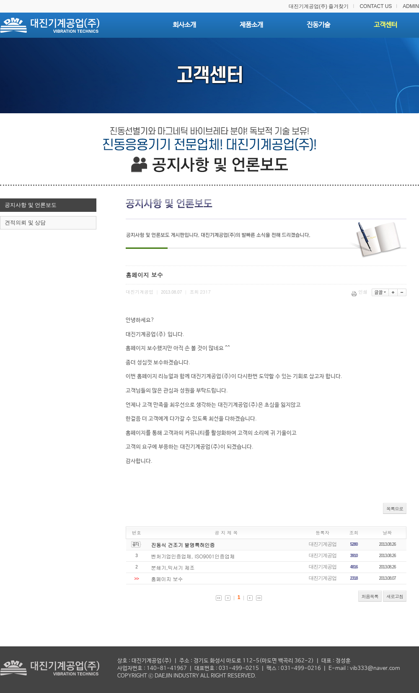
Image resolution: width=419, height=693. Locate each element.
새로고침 (394, 596)
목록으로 (394, 508)
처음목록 (370, 596)
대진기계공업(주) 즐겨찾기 (319, 6)
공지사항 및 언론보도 (31, 205)
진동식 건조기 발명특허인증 (183, 544)
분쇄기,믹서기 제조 (173, 567)
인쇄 (360, 292)
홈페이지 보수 (167, 578)
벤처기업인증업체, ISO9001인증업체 (193, 556)
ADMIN (411, 6)
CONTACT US (376, 6)
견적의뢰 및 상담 (25, 222)
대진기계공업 (322, 544)
